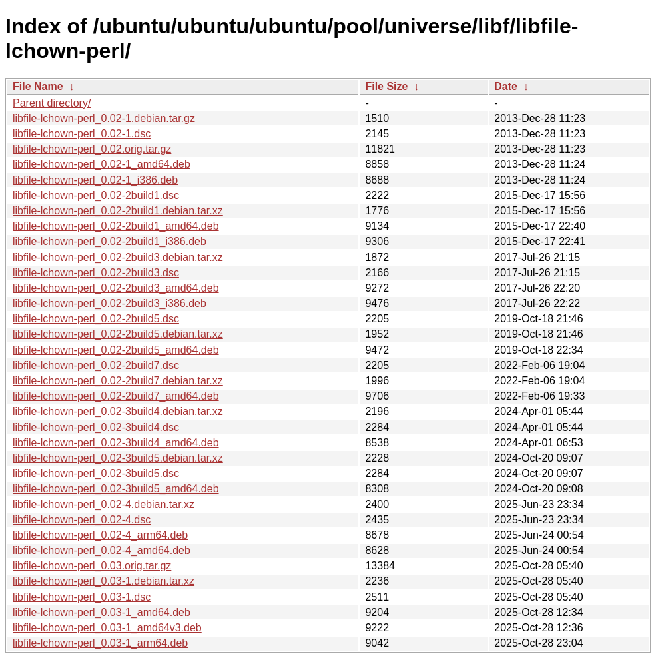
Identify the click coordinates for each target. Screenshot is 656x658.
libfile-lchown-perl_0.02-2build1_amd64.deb (116, 226)
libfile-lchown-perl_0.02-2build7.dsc (96, 365)
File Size (386, 86)
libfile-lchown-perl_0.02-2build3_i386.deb (109, 303)
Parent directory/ (52, 103)
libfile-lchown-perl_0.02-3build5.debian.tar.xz (118, 458)
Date (505, 86)
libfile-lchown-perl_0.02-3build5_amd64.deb (116, 488)
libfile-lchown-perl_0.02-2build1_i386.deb (109, 241)
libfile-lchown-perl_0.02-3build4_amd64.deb (116, 442)
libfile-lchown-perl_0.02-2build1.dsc (96, 195)
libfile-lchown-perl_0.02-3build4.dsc (96, 427)
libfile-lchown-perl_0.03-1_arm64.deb (100, 643)
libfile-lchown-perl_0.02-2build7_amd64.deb (116, 396)
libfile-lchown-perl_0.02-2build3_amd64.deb (116, 288)
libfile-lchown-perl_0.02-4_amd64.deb (101, 550)
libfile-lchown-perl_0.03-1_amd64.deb (101, 612)
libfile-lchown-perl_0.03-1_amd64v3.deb (107, 627)
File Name (38, 86)
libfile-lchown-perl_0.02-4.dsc (82, 519)
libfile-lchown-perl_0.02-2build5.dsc (96, 318)
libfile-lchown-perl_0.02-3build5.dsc (96, 473)
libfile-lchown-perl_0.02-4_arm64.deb (100, 535)
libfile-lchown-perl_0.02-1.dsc (82, 133)
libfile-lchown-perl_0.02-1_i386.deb (95, 180)
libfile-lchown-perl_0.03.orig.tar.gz (92, 565)
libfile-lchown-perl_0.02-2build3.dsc (96, 272)
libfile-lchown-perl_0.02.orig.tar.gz (92, 149)
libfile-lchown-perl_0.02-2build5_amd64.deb (116, 350)
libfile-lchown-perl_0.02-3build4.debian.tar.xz (118, 411)
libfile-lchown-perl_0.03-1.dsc (82, 597)
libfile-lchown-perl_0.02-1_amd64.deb (101, 164)
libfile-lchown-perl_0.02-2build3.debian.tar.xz (118, 257)
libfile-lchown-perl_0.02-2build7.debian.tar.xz (118, 380)
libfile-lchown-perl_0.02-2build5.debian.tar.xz (118, 334)
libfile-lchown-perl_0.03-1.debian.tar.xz (103, 581)
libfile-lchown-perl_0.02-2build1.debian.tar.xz (118, 210)
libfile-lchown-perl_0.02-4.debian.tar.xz (103, 504)
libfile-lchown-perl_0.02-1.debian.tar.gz (104, 118)
